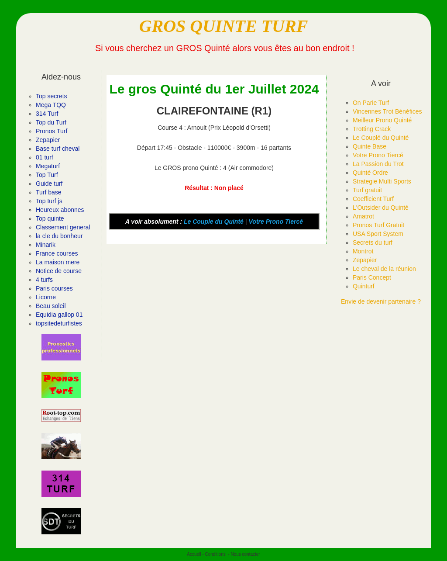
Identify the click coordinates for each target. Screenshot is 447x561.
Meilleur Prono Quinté (382, 120)
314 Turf (47, 113)
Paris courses (54, 288)
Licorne (46, 297)
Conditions (215, 554)
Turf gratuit (367, 190)
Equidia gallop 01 (59, 314)
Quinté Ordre (370, 172)
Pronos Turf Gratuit (378, 225)
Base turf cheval (57, 148)
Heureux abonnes (60, 209)
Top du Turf (51, 122)
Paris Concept (372, 277)
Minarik (45, 244)
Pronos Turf (51, 131)
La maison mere (57, 262)
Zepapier (48, 139)
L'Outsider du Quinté (381, 207)
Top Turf (47, 174)
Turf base (49, 192)
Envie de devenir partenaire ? (381, 301)
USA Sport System (378, 233)
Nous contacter (245, 554)
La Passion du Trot (378, 163)
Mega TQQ (51, 104)
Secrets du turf (372, 242)
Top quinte (50, 218)
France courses (57, 253)
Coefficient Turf (373, 198)
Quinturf (364, 286)
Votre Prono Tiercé (276, 221)
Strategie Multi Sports (382, 181)
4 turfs (44, 279)
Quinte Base (369, 146)
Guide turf (49, 183)
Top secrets (51, 96)
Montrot (363, 251)
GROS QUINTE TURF (223, 26)
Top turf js (49, 200)
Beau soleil (51, 305)
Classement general (63, 227)
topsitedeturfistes (59, 323)
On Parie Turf (371, 102)
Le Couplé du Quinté (381, 137)
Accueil (194, 554)
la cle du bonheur (59, 235)
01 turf (44, 157)
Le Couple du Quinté (214, 221)
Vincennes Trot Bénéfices (387, 111)
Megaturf (48, 166)
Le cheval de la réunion (384, 268)
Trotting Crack (372, 128)
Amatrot (363, 216)
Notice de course (59, 270)
